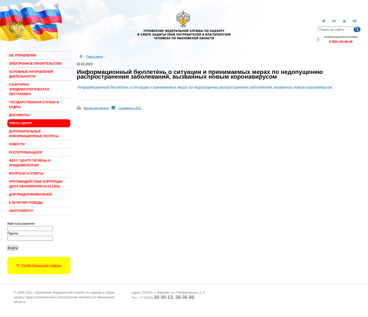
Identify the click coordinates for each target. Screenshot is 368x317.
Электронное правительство (35, 63)
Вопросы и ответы (26, 173)
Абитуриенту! (21, 211)
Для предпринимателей (30, 194)
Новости (17, 144)
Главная (323, 20)
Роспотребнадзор (25, 152)
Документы (19, 115)
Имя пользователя (20, 224)
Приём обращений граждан (41, 265)
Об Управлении (22, 55)
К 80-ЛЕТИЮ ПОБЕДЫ (26, 202)
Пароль (12, 233)
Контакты (334, 20)
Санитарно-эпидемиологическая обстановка (29, 89)
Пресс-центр (20, 123)
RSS (354, 20)
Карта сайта (344, 20)
